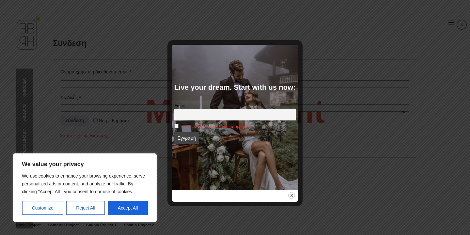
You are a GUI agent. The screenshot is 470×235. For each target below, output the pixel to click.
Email (179, 105)
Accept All (128, 208)
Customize (43, 208)
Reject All (85, 208)
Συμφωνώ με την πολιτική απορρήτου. (216, 126)
